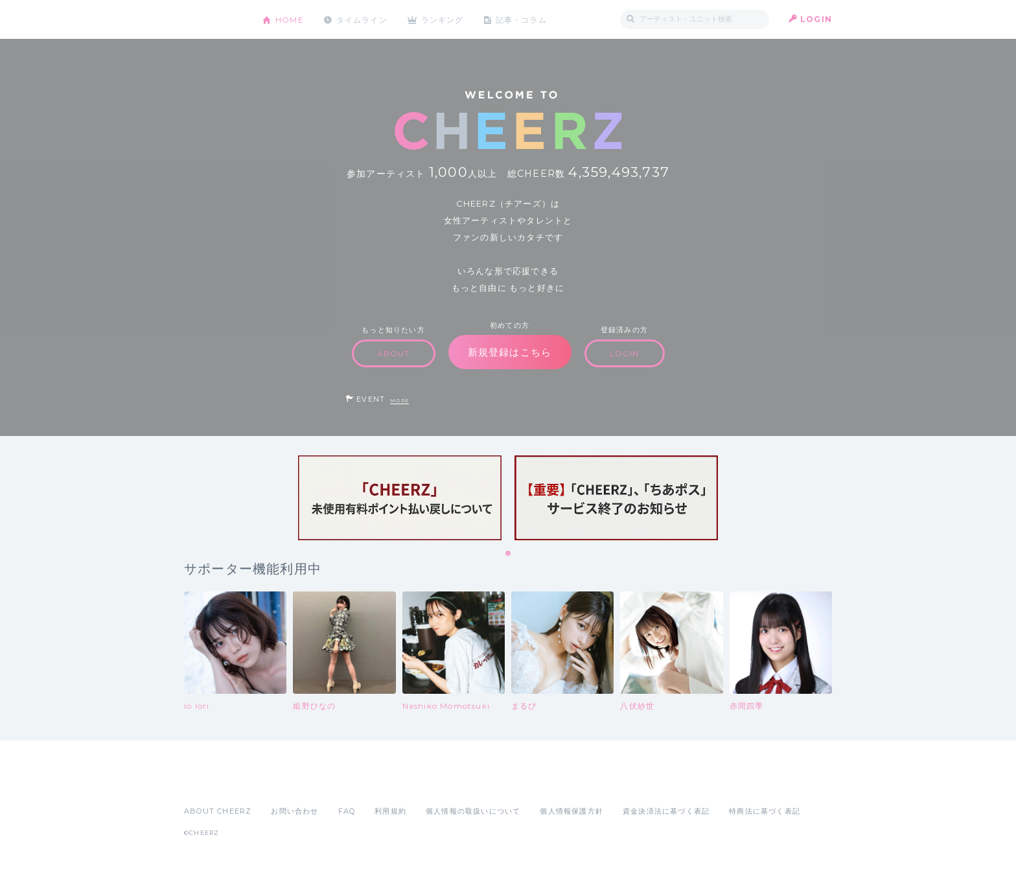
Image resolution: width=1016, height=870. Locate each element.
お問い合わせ (294, 811)
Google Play (282, 782)
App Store (214, 782)
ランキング (443, 19)
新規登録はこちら (510, 352)
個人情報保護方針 (571, 811)
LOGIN (816, 19)
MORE (399, 401)
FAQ (347, 811)
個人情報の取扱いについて (473, 811)
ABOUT (393, 353)
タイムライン (361, 19)
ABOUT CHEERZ (217, 811)
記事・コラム (522, 19)
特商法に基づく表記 (764, 811)
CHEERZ (213, 19)
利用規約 (390, 811)
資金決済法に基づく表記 (666, 811)
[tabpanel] (400, 497)
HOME (289, 19)
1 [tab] (508, 554)
